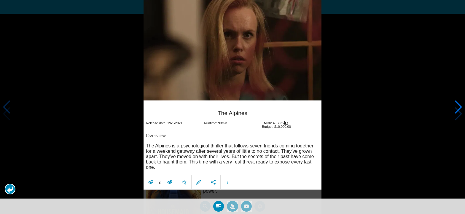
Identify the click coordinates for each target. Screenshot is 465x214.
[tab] (218, 206)
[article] (232, 145)
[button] (10, 189)
